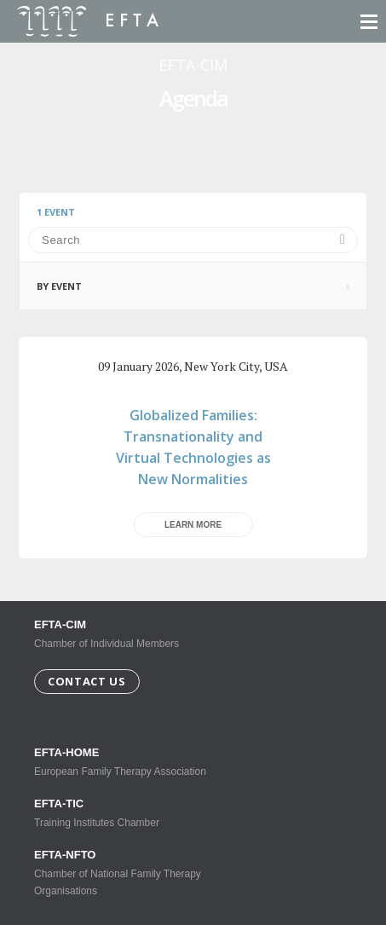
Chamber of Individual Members (106, 634)
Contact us (87, 681)
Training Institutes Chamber (128, 813)
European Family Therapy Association (128, 762)
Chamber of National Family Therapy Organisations (128, 872)
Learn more (193, 524)
